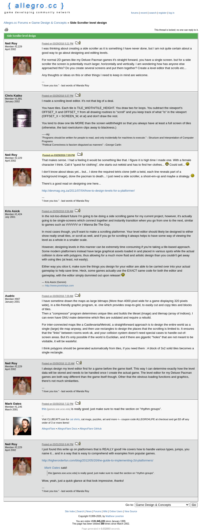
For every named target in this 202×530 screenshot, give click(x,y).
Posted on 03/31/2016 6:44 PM (57, 444)
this (44, 409)
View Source (130, 511)
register (162, 12)
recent (143, 12)
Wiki (105, 511)
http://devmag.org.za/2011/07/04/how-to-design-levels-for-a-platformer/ (88, 190)
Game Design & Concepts (49, 22)
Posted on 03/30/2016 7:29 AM (57, 296)
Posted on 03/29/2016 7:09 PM (58, 155)
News (89, 511)
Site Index (70, 511)
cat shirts (75, 419)
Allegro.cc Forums (16, 22)
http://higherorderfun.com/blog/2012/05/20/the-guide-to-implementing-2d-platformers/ (97, 460)
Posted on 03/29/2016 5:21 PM (57, 43)
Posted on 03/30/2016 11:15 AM (58, 363)
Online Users (115, 511)
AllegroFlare (48, 428)
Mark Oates (52, 467)
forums (135, 12)
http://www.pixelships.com (59, 285)
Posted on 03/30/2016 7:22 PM (57, 404)
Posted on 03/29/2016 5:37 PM (57, 96)
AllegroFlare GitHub (91, 428)
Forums (97, 511)
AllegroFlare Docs (67, 428)
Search (80, 511)
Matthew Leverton (115, 516)
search (153, 12)
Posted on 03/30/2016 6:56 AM (57, 211)
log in (171, 12)
